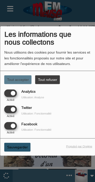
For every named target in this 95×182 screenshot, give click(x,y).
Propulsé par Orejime (79, 146)
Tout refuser (47, 80)
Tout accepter (18, 80)
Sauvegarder (17, 147)
